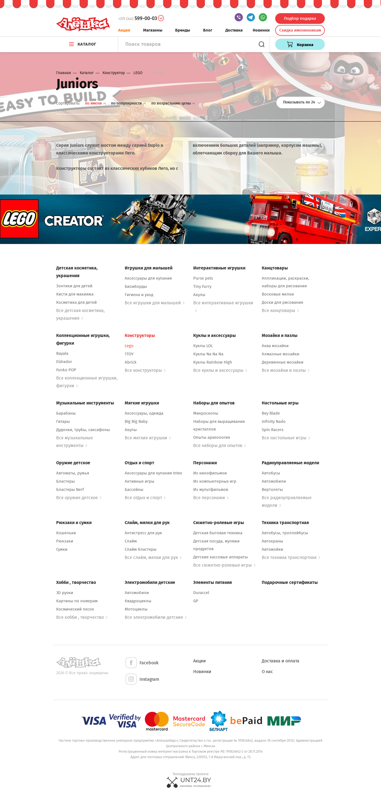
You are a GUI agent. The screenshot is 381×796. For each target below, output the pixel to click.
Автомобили (274, 481)
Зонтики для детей (74, 285)
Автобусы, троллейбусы (285, 532)
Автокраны (272, 541)
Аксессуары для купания (148, 278)
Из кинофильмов (210, 473)
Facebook (141, 663)
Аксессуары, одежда (144, 413)
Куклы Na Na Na (208, 353)
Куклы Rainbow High (212, 362)
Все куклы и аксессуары (220, 370)
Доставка (234, 30)
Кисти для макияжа (74, 294)
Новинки (261, 30)
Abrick (131, 362)
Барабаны (66, 413)
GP (195, 600)
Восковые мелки (278, 294)
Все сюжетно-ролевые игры (224, 565)
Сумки (61, 549)
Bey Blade (271, 413)
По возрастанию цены (173, 103)
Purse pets (203, 278)
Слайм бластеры (141, 549)
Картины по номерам (77, 600)
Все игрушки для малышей (154, 302)
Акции (124, 30)
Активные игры (139, 481)
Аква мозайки (275, 345)
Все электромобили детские (156, 617)
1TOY (129, 353)
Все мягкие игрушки (148, 437)
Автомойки (272, 549)
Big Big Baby (136, 421)
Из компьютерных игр (214, 481)
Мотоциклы (136, 609)
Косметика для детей (76, 302)
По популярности (129, 103)
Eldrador (64, 361)
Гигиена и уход (139, 294)
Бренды (182, 30)
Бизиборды (136, 286)
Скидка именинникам (300, 30)
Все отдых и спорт (145, 497)
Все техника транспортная (291, 557)
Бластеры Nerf (70, 489)
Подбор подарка (300, 18)
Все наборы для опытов (219, 445)
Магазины (152, 30)
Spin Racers (272, 429)
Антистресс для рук (143, 532)
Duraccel (201, 592)
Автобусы (271, 473)
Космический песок (75, 609)
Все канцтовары (280, 310)
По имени (96, 103)
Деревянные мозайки (282, 362)
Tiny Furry (202, 286)
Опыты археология (211, 437)
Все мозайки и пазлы (285, 370)
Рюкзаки (64, 541)
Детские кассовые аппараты (220, 557)
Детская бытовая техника (217, 532)
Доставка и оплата (280, 660)
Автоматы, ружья (72, 473)
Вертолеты (272, 489)
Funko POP (66, 369)
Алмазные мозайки (280, 353)
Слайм (131, 541)
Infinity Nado (274, 421)
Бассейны (134, 489)
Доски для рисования (282, 302)
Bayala (62, 353)
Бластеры (65, 481)
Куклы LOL (203, 345)
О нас (267, 671)
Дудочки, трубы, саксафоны (83, 429)
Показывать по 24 (302, 102)
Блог (207, 30)
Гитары (63, 421)
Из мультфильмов (210, 489)
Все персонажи (211, 497)
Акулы (199, 294)
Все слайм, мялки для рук (153, 557)
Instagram (142, 679)
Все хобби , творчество (81, 617)
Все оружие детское (78, 497)
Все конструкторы (145, 370)
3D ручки (64, 592)
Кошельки (66, 532)
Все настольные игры (286, 437)
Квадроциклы (138, 600)
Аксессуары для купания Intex (153, 473)
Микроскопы (205, 413)
